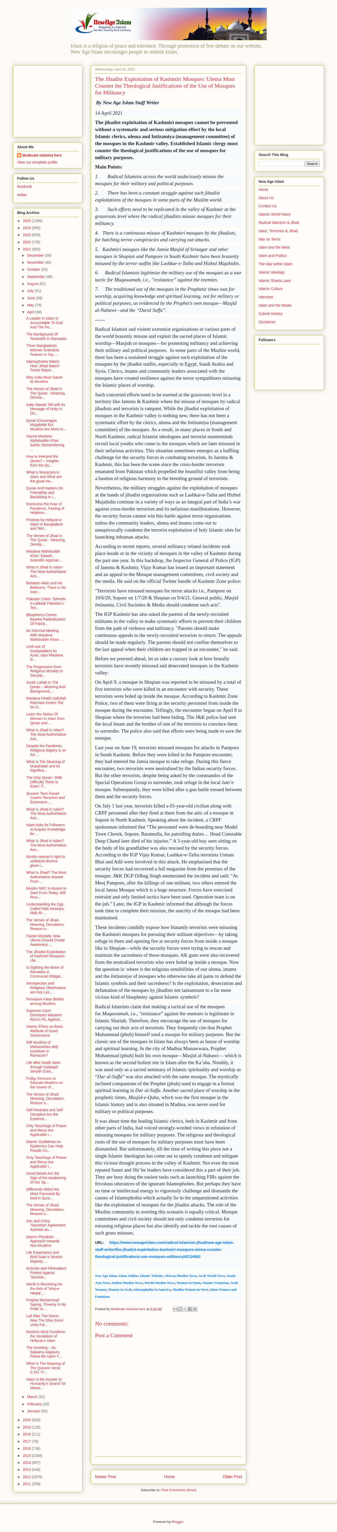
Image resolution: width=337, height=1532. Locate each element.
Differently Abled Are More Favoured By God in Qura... (43, 1193)
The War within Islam (275, 264)
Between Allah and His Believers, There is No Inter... (46, 587)
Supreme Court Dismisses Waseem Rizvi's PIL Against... (44, 1015)
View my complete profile (37, 162)
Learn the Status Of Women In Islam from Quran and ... (45, 718)
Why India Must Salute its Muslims (44, 379)
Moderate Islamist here (42, 155)
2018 (27, 1434)
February (35, 1404)
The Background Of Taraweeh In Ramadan (46, 336)
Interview (266, 297)
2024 (27, 228)
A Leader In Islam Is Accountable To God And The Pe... (44, 322)
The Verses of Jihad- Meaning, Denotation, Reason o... (45, 924)
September (36, 277)
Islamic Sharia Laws (275, 281)
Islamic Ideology (272, 272)
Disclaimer (267, 322)
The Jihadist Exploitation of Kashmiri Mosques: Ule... (46, 956)
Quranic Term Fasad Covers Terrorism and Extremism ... (45, 797)
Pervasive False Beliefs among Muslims (45, 1001)
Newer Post (105, 1477)
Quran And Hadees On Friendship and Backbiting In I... (44, 492)
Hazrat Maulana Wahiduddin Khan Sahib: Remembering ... (45, 442)
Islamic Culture (271, 289)
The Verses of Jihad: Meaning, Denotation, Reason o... (45, 1098)
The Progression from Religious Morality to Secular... (44, 671)
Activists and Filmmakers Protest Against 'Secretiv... (46, 1272)
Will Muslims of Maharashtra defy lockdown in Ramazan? (42, 1048)
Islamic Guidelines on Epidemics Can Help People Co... (44, 1146)
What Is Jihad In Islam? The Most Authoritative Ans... (46, 734)
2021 (27, 249)
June (31, 298)
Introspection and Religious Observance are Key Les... (46, 987)
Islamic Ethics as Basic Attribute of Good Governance (44, 1030)
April (31, 312)
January (34, 1411)
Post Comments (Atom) (178, 1490)
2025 (27, 221)
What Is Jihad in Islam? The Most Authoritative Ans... (46, 845)
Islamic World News (275, 214)
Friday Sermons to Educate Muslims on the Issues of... (44, 1082)
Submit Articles (271, 314)
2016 (27, 1448)
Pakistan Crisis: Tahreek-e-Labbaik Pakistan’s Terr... (46, 603)
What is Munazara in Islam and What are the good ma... (44, 476)
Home (169, 1477)
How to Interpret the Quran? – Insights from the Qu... (42, 460)
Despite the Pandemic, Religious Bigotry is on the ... (46, 750)
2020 (27, 1420)
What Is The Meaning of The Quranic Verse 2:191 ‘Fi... (45, 1367)
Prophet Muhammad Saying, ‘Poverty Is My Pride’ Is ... (46, 1304)
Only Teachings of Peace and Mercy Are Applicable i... (46, 1130)
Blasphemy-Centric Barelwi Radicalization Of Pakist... (46, 619)
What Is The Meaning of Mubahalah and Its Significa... (45, 766)
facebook (24, 186)
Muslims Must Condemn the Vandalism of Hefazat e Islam (45, 1336)
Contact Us (268, 206)
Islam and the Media (275, 305)
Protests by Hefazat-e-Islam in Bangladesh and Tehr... (44, 524)
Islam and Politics (273, 256)
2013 (27, 1470)
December (36, 255)
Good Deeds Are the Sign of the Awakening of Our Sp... (46, 1177)
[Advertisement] (49, 99)
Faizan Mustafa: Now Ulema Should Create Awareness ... (45, 940)
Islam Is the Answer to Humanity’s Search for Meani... (46, 1383)
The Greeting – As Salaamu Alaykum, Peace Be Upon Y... (44, 1352)
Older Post (232, 1477)
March (32, 1397)
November (36, 262)
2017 (27, 1441)
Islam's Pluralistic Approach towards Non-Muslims (42, 1241)
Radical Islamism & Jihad (279, 223)
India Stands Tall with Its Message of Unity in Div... (45, 409)
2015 (27, 1455)
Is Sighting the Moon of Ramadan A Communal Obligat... (44, 971)
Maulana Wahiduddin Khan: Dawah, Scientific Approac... (44, 555)
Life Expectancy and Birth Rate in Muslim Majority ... (44, 1256)
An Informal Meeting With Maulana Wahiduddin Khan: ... (45, 635)
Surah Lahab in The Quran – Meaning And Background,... (45, 686)
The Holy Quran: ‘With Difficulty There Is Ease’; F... (44, 781)
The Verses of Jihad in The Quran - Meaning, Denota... (46, 393)
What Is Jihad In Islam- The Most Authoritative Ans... (46, 571)
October (34, 269)
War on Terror (270, 239)
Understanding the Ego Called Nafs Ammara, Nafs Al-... (45, 908)
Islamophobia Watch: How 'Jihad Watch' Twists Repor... (43, 365)
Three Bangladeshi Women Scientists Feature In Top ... (42, 350)
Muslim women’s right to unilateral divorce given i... (45, 861)
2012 (27, 1477)
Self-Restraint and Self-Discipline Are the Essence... (45, 1114)
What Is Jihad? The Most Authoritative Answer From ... (46, 876)
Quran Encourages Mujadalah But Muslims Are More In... (46, 424)
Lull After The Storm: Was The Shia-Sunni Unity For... (44, 1320)
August (33, 284)
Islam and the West (274, 247)
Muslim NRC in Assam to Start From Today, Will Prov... (46, 892)
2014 (27, 1462)
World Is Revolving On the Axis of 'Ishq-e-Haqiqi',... (44, 1288)
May (31, 305)
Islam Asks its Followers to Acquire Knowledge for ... (45, 829)
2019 (27, 1427)
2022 (27, 242)
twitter (22, 195)
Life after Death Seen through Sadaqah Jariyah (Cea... (43, 1067)
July (31, 291)
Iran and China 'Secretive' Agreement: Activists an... (46, 1225)
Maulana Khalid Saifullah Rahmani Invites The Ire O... (46, 702)
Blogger (177, 1522)
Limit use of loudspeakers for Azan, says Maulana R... (44, 653)
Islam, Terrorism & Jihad (278, 231)
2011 (27, 1484)
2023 (27, 235)
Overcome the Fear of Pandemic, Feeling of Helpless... (45, 508)
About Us (266, 198)
